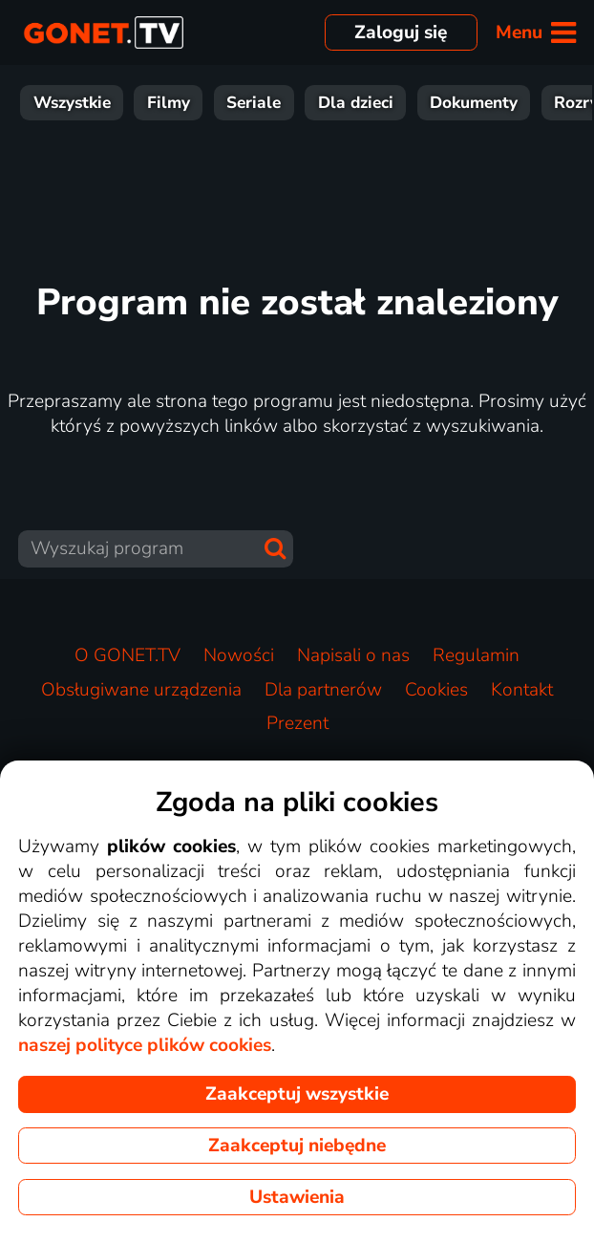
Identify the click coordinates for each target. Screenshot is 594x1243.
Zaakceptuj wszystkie (297, 1094)
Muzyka (545, 103)
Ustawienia (297, 1197)
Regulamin (476, 655)
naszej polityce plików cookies (144, 1045)
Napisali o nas (353, 655)
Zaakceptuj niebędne (297, 1145)
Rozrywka (227, 103)
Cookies (436, 689)
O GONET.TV (127, 655)
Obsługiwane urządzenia (141, 689)
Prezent (297, 723)
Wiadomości (430, 103)
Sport (325, 103)
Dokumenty (108, 103)
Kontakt (522, 689)
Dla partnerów (323, 689)
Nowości (238, 655)
